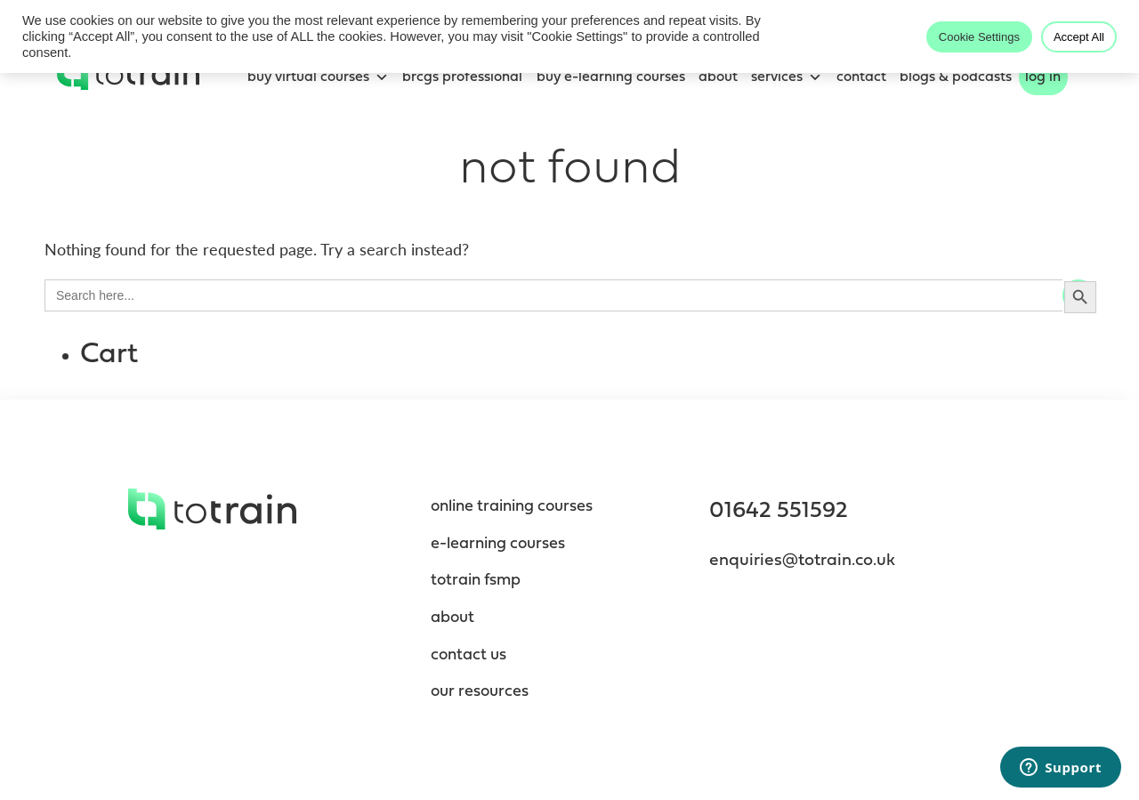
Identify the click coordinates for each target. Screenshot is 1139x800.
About (718, 77)
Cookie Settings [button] (979, 37)
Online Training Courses (512, 506)
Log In (1043, 77)
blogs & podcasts (956, 77)
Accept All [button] (1079, 37)
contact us (468, 655)
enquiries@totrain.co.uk (802, 561)
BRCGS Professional (462, 77)
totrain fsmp (476, 580)
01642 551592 (778, 511)
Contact (861, 77)
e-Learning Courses (498, 544)
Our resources (480, 691)
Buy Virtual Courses (318, 77)
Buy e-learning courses (611, 77)
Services (786, 77)
